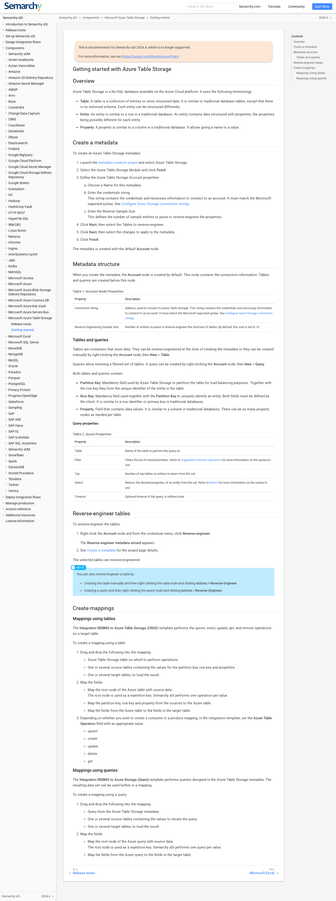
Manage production (20, 503)
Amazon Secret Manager (26, 83)
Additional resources (20, 515)
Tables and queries (308, 57)
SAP (11, 414)
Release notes (16, 30)
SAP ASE (14, 419)
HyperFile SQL (18, 218)
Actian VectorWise (21, 66)
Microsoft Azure (20, 284)
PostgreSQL (17, 384)
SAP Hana (15, 425)
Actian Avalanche (21, 60)
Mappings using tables (310, 73)
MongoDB (15, 354)
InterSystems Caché (22, 254)
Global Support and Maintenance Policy (150, 56)
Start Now (322, 6)
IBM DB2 (14, 225)
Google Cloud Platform (24, 161)
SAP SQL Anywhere (22, 443)
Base (12, 101)
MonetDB (15, 348)
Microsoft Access (20, 278)
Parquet (14, 378)
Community (296, 6)
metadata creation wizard (118, 163)
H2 (10, 195)
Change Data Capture (24, 113)
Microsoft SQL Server (23, 342)
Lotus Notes (17, 230)
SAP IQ (13, 431)
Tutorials (274, 6)
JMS (11, 260)
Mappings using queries (311, 78)
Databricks (16, 131)
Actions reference (18, 509)
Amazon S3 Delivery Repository (30, 78)
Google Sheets (18, 183)
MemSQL (15, 272)
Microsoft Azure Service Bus (28, 312)
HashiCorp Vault (20, 207)
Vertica (13, 491)
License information (20, 521)
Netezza (14, 236)
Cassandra (16, 107)
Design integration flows (23, 42)
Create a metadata (305, 47)
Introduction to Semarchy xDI (27, 24)
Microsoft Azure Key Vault (27, 306)
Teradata (14, 479)
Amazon (14, 71)
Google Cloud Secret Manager (29, 167)
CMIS (12, 119)
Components (15, 48)
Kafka (12, 266)
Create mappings (304, 68)
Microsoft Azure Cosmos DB (28, 300)
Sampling (15, 407)
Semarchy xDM (19, 54)
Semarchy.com (249, 6)
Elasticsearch (18, 143)
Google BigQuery (20, 155)
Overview (299, 41)
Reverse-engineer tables (308, 62)
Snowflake (16, 455)
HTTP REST (16, 213)
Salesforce (16, 402)
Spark (12, 461)
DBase (13, 137)
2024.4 (323, 17)
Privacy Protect (19, 390)
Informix (14, 242)
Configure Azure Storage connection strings (155, 204)
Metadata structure (306, 52)
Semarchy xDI (13, 18)
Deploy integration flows (23, 497)
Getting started (22, 330)
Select (214, 482)
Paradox (14, 372)
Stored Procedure (21, 473)
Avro (11, 95)
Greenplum (16, 189)
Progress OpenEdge (22, 396)
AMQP (13, 89)
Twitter (13, 485)
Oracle (13, 366)
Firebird (13, 149)
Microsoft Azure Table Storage (30, 318)
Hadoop (14, 201)
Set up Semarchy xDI (20, 36)
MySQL (13, 360)
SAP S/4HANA (18, 437)
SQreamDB (16, 467)
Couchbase (16, 125)
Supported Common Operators (201, 460)
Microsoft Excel (19, 336)
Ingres (13, 248)
